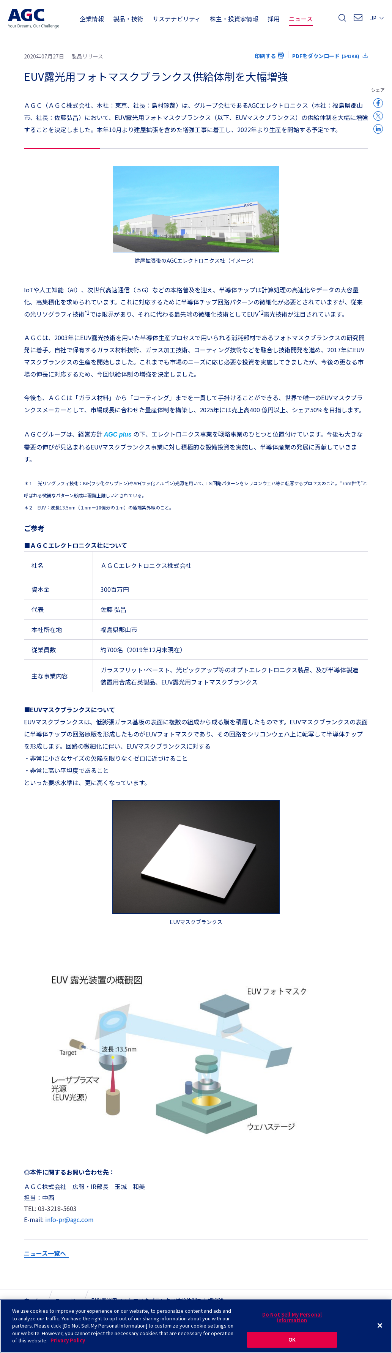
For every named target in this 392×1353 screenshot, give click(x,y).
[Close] (380, 1328)
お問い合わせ (358, 20)
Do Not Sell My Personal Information (292, 1321)
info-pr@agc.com (69, 1219)
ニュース (65, 1300)
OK (292, 1343)
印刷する (265, 56)
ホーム (32, 1300)
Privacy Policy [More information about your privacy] (67, 1344)
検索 (342, 20)
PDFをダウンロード (325, 56)
